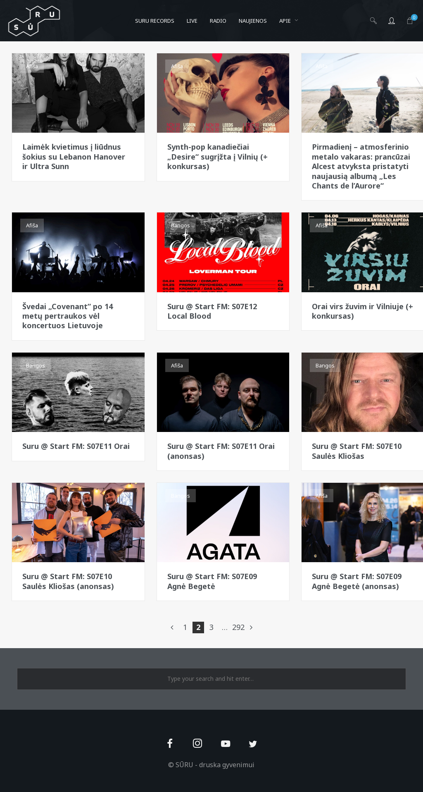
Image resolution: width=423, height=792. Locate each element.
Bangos (180, 225)
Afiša (32, 66)
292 (238, 627)
